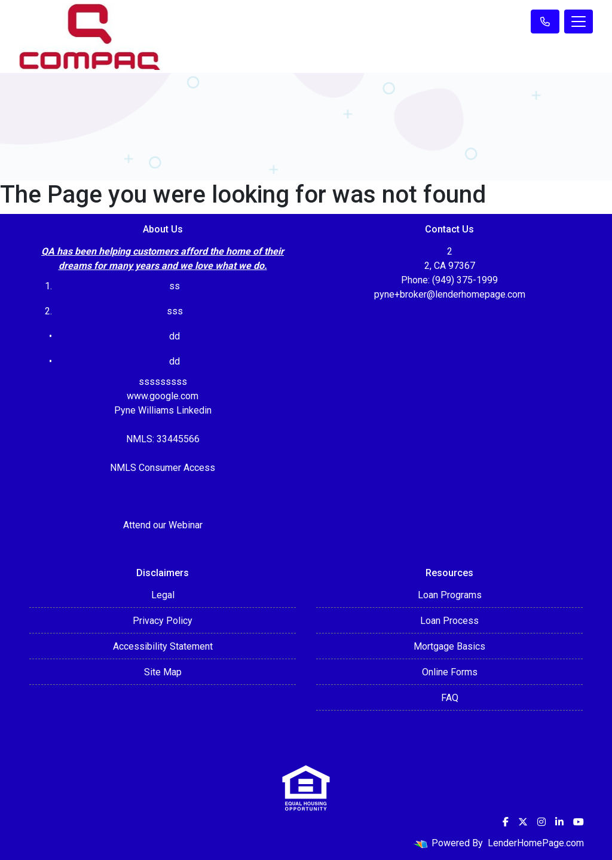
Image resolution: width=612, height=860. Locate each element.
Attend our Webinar (163, 525)
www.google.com (162, 396)
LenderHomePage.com (536, 843)
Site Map (163, 672)
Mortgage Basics (449, 646)
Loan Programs (450, 595)
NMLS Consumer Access (162, 467)
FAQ (449, 697)
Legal (163, 595)
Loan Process (449, 620)
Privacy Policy (162, 620)
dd (174, 361)
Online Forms (450, 672)
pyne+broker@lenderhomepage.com (449, 294)
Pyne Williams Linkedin (163, 410)
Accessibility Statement (163, 646)
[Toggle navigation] (578, 21)
